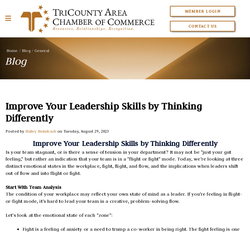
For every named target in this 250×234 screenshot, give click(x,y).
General (42, 50)
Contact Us (202, 26)
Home (12, 50)
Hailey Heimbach (40, 131)
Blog (26, 50)
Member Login (202, 11)
